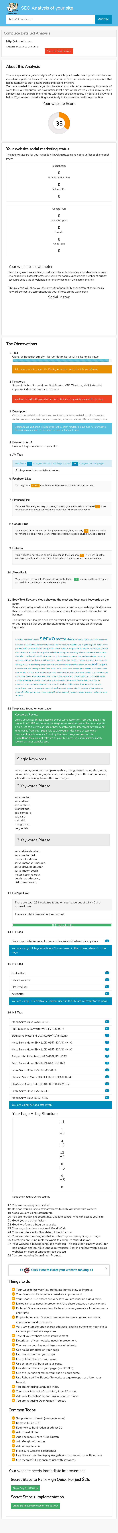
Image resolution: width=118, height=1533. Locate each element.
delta (104, 652)
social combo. (98, 533)
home (58, 645)
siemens (83, 652)
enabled (26, 645)
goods (98, 684)
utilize (33, 645)
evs (21, 672)
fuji (55, 656)
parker (46, 652)
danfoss (50, 656)
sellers (88, 664)
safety (102, 676)
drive (70, 639)
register (85, 645)
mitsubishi (37, 656)
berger (72, 648)
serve (105, 645)
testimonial (62, 672)
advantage (36, 676)
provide (47, 680)
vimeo (43, 692)
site (41, 680)
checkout (19, 696)
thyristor (38, 660)
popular (43, 672)
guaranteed (79, 676)
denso (23, 652)
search (53, 660)
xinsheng (58, 688)
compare (102, 664)
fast (97, 660)
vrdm (59, 668)
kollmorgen (95, 648)
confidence (94, 676)
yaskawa (85, 656)
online (99, 645)
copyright (51, 692)
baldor (39, 648)
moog (45, 648)
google (33, 692)
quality (55, 680)
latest (34, 668)
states (28, 676)
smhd (20, 668)
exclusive (58, 676)
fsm (17, 672)
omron (74, 656)
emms (100, 668)
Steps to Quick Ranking (59, 51)
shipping (49, 676)
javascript (94, 639)
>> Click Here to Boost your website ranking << (56, 1270)
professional (45, 664)
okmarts (19, 639)
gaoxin (70, 688)
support (92, 645)
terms (91, 684)
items (82, 660)
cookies (70, 684)
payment (73, 664)
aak (25, 668)
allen (22, 656)
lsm (28, 672)
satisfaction (68, 676)
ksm (48, 668)
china (91, 688)
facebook (98, 688)
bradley (28, 656)
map (87, 684)
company (34, 684)
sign (27, 684)
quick (76, 684)
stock (94, 668)
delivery (18, 664)
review (53, 668)
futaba (80, 680)
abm (67, 680)
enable (63, 684)
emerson (91, 652)
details (88, 668)
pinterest (19, 692)
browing (36, 680)
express (88, 692)
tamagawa (64, 652)
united (22, 676)
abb (17, 656)
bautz (51, 648)
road (64, 688)
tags (49, 672)
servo (47, 638)
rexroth (64, 648)
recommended (102, 672)
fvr (16, 668)
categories (89, 660)
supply (36, 639)
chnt (98, 680)
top (48, 660)
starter (31, 660)
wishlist (73, 644)
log (79, 645)
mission (18, 680)
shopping (65, 660)
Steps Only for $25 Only (25, 1488)
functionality (42, 645)
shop (86, 676)
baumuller (84, 648)
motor (61, 639)
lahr (77, 648)
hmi (44, 660)
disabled (103, 639)
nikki (17, 652)
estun (98, 652)
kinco (25, 648)
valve (86, 639)
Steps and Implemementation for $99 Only (35, 1505)
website (52, 645)
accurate (103, 660)
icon (59, 660)
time (82, 672)
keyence (92, 680)
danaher (104, 648)
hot (32, 672)
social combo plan (80, 509)
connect (49, 688)
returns (30, 688)
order (77, 672)
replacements (39, 688)
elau (29, 652)
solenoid (79, 639)
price (82, 668)
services (54, 664)
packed (88, 672)
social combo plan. (56, 582)
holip (60, 656)
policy (56, 684)
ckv (24, 672)
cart (73, 660)
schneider (54, 652)
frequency (100, 656)
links (82, 684)
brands (61, 680)
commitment (20, 688)
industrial (28, 639)
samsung (74, 652)
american (80, 692)
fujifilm (73, 680)
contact (76, 668)
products (41, 668)
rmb (105, 668)
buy (93, 672)
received (70, 672)
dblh (37, 672)
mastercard (97, 692)
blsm (69, 668)
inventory (35, 664)
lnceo (64, 668)
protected (27, 680)
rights (58, 692)
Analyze (103, 19)
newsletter (19, 684)
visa (105, 692)
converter (19, 660)
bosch (57, 648)
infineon (66, 656)
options (80, 664)
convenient (63, 664)
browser (19, 645)
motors (32, 648)
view (54, 672)
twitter (26, 692)
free (43, 676)
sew (79, 656)
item (77, 660)
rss (38, 692)
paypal (72, 692)
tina (17, 676)
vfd (44, 656)
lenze (39, 652)
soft (26, 660)
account (65, 645)
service (50, 684)
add (94, 664)
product (18, 648)
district (77, 688)
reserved (65, 692)
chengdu (84, 688)
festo (34, 652)
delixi (85, 680)
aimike (93, 656)
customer (43, 684)
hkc (29, 668)
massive (26, 664)
